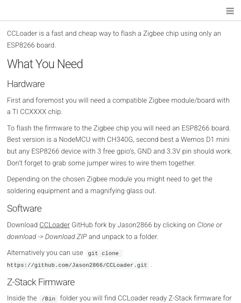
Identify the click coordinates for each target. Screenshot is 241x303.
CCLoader (55, 225)
